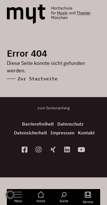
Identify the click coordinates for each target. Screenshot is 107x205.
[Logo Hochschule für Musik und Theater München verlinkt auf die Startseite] (26, 14)
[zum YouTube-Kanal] (82, 149)
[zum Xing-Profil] (53, 149)
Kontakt (86, 133)
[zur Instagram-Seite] (39, 149)
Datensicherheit (30, 133)
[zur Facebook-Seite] (25, 149)
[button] (10, 194)
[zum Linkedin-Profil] (67, 149)
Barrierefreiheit (38, 124)
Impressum (62, 133)
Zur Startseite (38, 78)
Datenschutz (70, 124)
